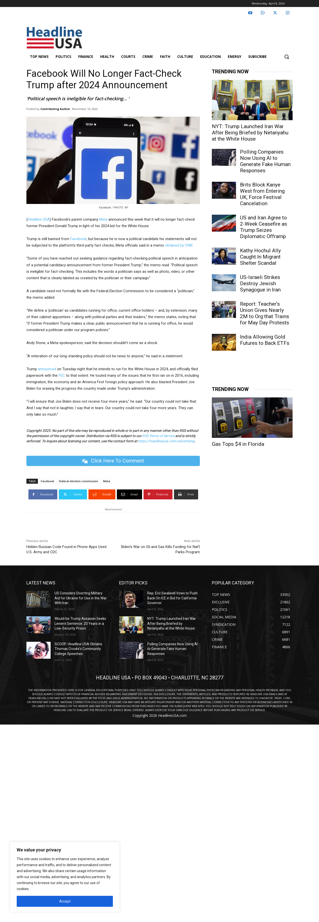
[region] (65, 877)
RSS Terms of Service (158, 436)
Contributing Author (55, 109)
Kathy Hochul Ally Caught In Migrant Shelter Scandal (260, 257)
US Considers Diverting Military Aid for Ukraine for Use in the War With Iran (81, 598)
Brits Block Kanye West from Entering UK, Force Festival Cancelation (262, 194)
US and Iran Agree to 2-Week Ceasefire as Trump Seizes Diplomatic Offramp (263, 227)
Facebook (78, 239)
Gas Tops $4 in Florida (238, 444)
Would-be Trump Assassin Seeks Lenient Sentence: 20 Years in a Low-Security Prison (80, 623)
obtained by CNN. (179, 245)
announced (47, 369)
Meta (103, 219)
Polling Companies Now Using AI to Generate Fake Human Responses (265, 161)
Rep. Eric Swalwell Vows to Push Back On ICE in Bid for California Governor (172, 598)
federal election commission (78, 481)
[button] (287, 57)
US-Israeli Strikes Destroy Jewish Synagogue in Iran (260, 283)
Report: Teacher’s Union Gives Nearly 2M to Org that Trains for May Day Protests (264, 313)
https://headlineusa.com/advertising (166, 441)
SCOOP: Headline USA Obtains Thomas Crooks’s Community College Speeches (78, 649)
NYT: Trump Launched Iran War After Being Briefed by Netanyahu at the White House (250, 132)
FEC (62, 375)
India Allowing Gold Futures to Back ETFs (264, 340)
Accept (65, 901)
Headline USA (39, 219)
